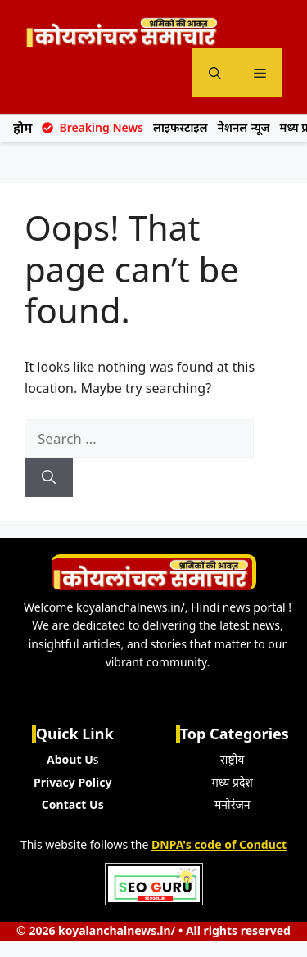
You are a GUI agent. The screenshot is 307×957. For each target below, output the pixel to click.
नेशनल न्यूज (244, 127)
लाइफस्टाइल (180, 127)
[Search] (49, 477)
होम (22, 128)
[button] (214, 72)
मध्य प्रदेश (232, 782)
